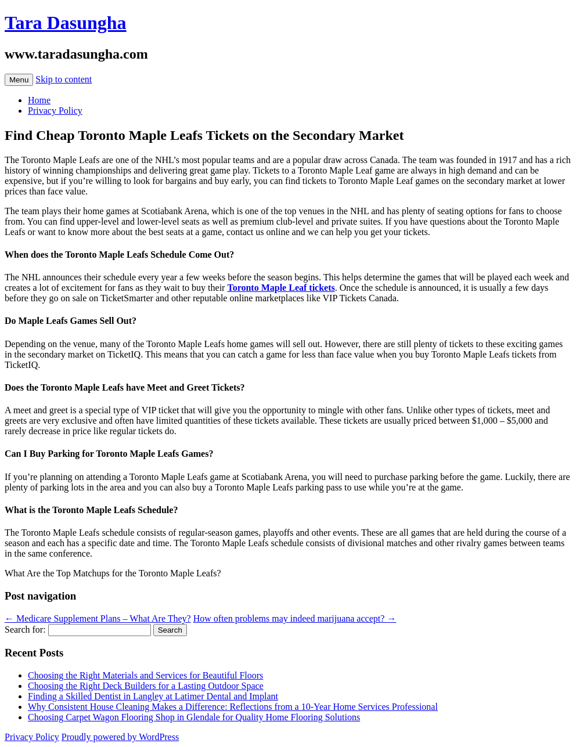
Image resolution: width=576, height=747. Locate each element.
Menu (18, 79)
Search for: (25, 629)
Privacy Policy (55, 111)
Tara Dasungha (66, 22)
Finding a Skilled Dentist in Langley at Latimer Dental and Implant (153, 696)
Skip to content (63, 79)
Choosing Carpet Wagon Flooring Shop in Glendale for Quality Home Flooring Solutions (194, 717)
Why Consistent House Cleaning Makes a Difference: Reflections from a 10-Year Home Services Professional (233, 707)
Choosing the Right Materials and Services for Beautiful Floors (145, 675)
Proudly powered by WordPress (120, 737)
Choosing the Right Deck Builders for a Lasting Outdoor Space (146, 686)
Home (39, 100)
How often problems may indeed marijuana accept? (295, 618)
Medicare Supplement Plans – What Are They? (98, 618)
